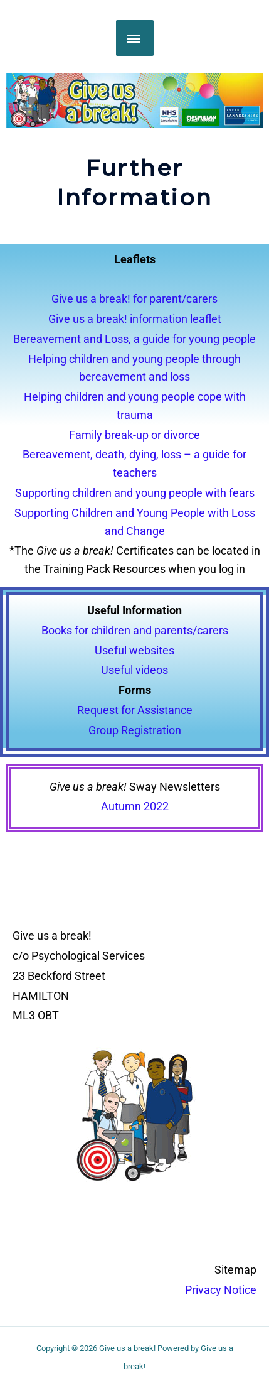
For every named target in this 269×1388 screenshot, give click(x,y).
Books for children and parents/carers (134, 630)
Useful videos (134, 669)
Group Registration (134, 730)
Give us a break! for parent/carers (134, 298)
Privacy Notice (220, 1289)
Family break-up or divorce (134, 435)
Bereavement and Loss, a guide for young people (134, 338)
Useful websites (134, 650)
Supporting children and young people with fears (135, 492)
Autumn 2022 (135, 806)
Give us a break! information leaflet (134, 318)
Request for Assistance (135, 710)
